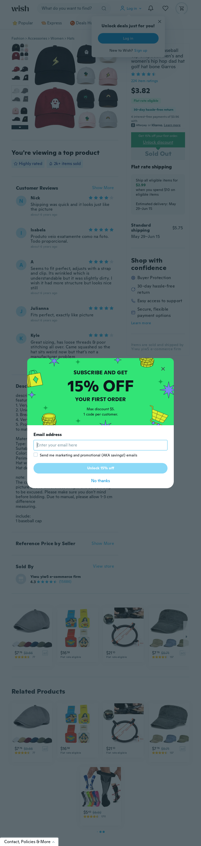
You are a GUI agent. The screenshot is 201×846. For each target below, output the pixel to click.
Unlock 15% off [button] (100, 468)
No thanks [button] (100, 480)
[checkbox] (36, 455)
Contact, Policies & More (31, 841)
